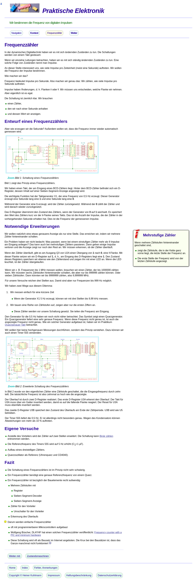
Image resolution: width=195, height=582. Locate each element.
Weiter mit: (15, 556)
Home (12, 567)
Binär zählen (106, 436)
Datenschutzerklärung (109, 575)
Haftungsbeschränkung (78, 575)
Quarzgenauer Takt (15, 325)
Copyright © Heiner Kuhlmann (25, 575)
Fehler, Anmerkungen (45, 567)
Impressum (54, 575)
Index (25, 567)
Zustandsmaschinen (38, 556)
